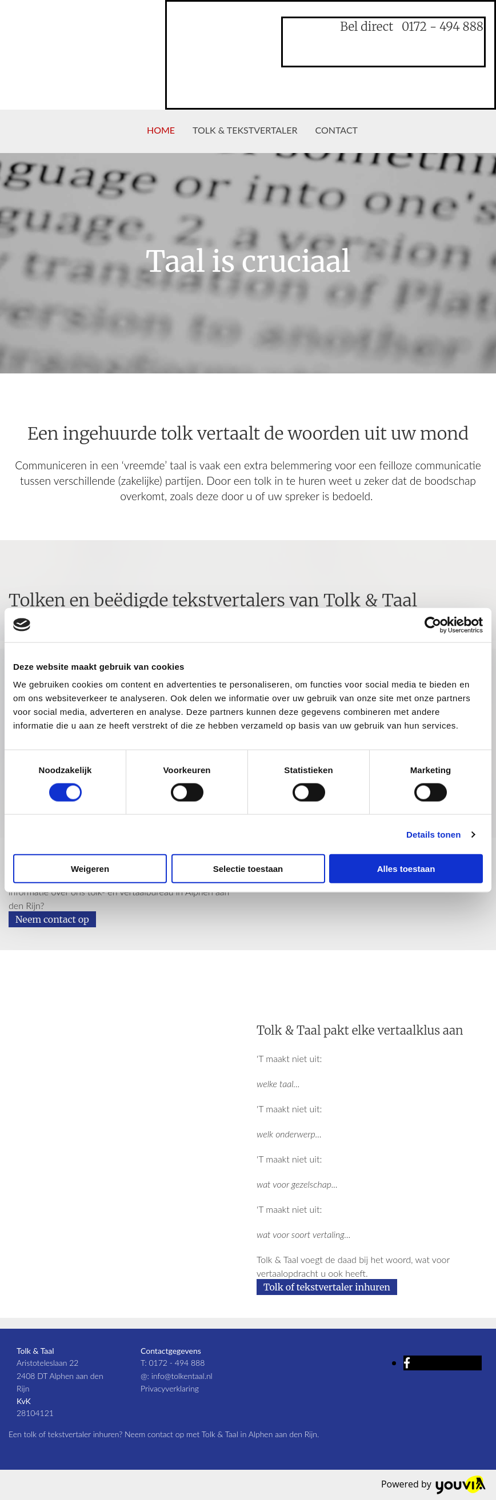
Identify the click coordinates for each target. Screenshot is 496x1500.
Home (161, 129)
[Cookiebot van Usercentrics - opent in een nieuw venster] (433, 624)
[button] (52, 919)
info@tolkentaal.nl (182, 1376)
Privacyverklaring (170, 1388)
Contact (336, 129)
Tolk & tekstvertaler (245, 129)
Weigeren (90, 869)
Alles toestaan (406, 869)
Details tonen (433, 834)
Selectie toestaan (248, 869)
